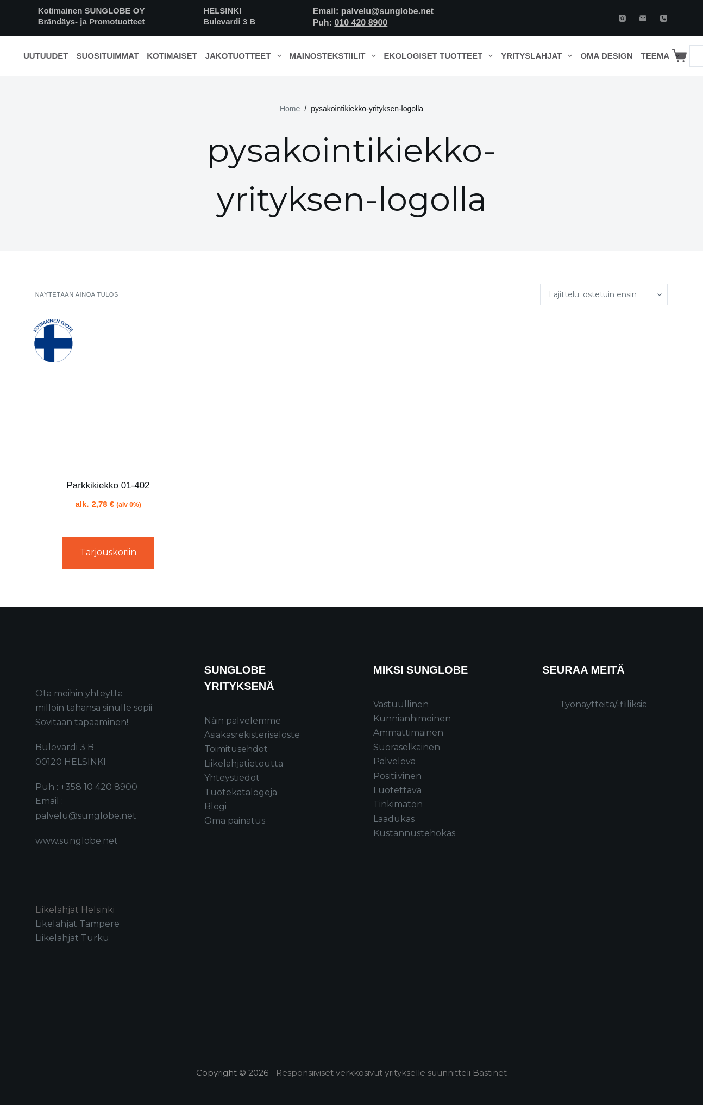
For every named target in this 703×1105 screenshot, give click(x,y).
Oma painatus (234, 820)
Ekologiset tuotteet (440, 56)
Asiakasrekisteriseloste (252, 735)
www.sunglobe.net (76, 841)
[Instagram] (622, 18)
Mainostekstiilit (335, 56)
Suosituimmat (107, 55)
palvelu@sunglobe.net (388, 11)
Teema (662, 56)
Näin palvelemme (242, 720)
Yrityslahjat (538, 56)
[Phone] (663, 18)
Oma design (606, 55)
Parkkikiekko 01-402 (107, 485)
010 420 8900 (360, 22)
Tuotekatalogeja (240, 792)
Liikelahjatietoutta (243, 763)
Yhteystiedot (232, 778)
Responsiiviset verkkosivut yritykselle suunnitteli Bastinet (391, 1073)
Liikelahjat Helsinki (75, 910)
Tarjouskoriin (108, 552)
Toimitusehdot (236, 749)
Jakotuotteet (245, 56)
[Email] (642, 18)
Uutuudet (45, 55)
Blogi (215, 806)
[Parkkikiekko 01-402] (108, 392)
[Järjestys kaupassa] (604, 294)
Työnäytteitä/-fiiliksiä (603, 704)
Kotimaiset (172, 55)
